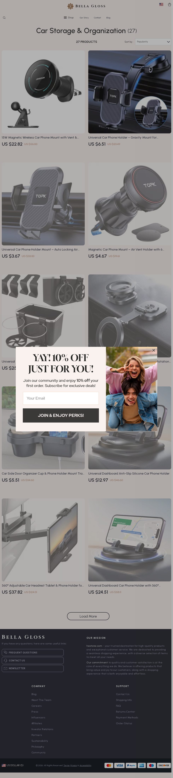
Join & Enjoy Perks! (61, 415)
